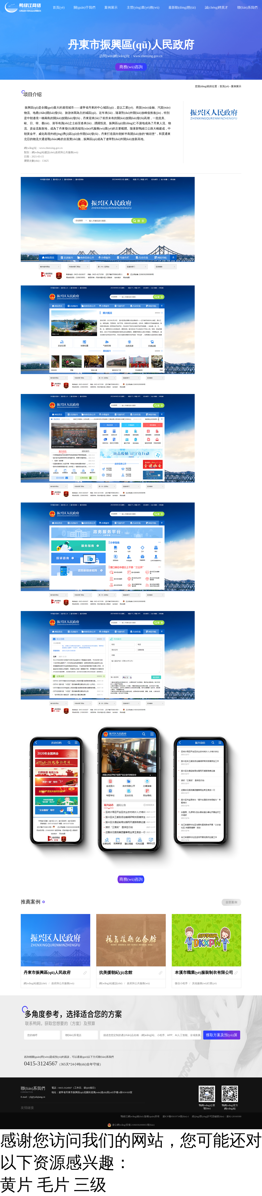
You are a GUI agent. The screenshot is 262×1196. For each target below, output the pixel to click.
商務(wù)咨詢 (131, 67)
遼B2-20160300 (233, 1116)
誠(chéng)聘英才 (216, 7)
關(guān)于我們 (84, 7)
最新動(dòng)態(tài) (182, 7)
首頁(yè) (59, 7)
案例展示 (111, 7)
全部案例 (231, 902)
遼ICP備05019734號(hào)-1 (175, 1116)
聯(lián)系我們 (247, 7)
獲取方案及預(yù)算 (221, 1035)
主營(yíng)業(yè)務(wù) (143, 7)
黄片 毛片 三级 (53, 1185)
